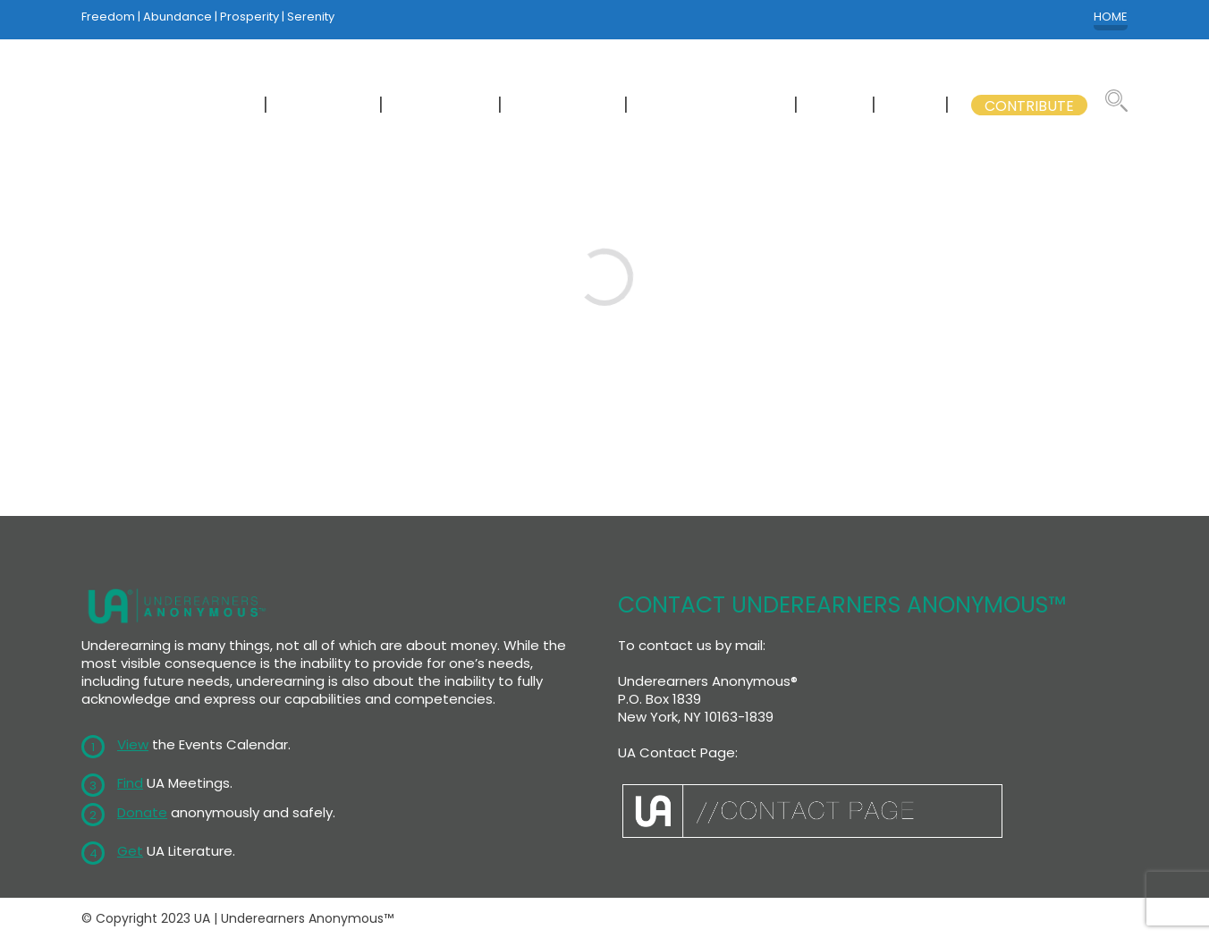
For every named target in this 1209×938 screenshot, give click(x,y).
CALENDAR (442, 106)
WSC (836, 106)
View (132, 744)
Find (130, 782)
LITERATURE (564, 106)
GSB (912, 106)
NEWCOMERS (199, 106)
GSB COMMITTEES (712, 106)
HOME (1111, 17)
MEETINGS (325, 106)
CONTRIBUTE (1029, 106)
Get (130, 850)
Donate (142, 812)
